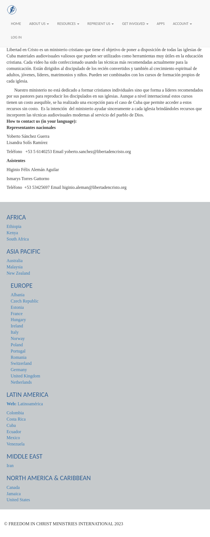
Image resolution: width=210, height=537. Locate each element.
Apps (161, 23)
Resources (68, 23)
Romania (19, 357)
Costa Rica (16, 419)
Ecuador (14, 431)
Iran (10, 465)
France (17, 313)
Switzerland (21, 363)
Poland (17, 344)
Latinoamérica (25, 403)
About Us (39, 23)
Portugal (18, 351)
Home (16, 23)
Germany (19, 369)
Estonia (17, 307)
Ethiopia (14, 226)
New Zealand (18, 273)
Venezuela (16, 444)
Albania (18, 294)
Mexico (13, 437)
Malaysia (15, 267)
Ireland (17, 326)
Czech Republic (25, 301)
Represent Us (101, 23)
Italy (15, 332)
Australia (15, 260)
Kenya (12, 232)
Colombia (15, 412)
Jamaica (14, 493)
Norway (18, 338)
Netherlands (21, 382)
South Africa (18, 239)
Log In (16, 37)
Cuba (11, 425)
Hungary (18, 319)
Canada (13, 487)
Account (182, 23)
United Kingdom (25, 376)
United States (18, 499)
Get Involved (135, 23)
